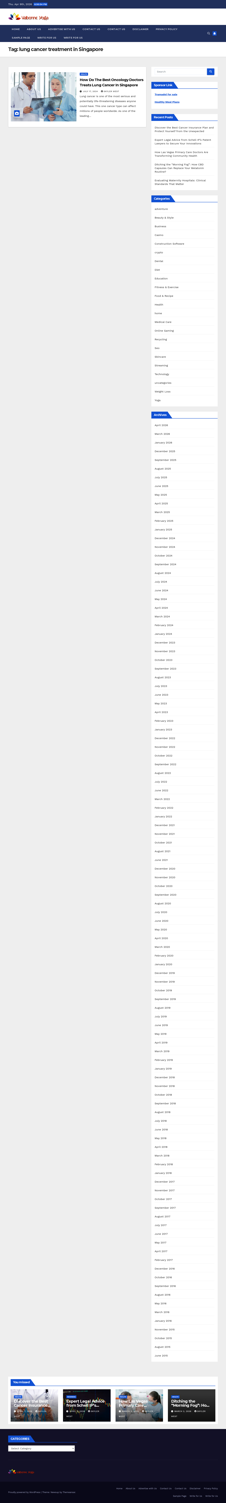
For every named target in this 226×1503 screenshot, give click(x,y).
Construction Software (169, 243)
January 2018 (163, 1173)
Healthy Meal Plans (167, 102)
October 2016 (163, 1277)
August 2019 (163, 1007)
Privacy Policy (167, 29)
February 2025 (164, 520)
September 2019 (165, 999)
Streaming (161, 365)
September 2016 (165, 1286)
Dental (159, 261)
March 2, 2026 (183, 1411)
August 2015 (162, 1346)
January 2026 (163, 442)
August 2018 (163, 1112)
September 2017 (165, 1207)
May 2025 (161, 494)
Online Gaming (164, 330)
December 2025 (165, 451)
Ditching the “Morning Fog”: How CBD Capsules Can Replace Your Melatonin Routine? (179, 168)
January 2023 (163, 729)
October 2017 (163, 1199)
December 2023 (165, 642)
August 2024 (163, 573)
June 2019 (161, 1025)
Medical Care (163, 322)
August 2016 (163, 1294)
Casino (159, 235)
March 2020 (162, 946)
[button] (208, 33)
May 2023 (161, 703)
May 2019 (160, 1033)
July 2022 (161, 781)
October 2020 (163, 886)
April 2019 (161, 1042)
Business (160, 226)
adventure (161, 208)
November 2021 (165, 833)
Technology (162, 374)
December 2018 (165, 1077)
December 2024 (165, 538)
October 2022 (163, 755)
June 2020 (161, 920)
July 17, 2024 (91, 91)
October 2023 (163, 660)
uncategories (163, 382)
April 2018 (161, 1146)
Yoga (158, 400)
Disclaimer (141, 29)
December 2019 (165, 973)
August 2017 (162, 1216)
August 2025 (163, 468)
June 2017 (161, 1233)
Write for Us (46, 37)
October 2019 (163, 990)
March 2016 (162, 1312)
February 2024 (164, 625)
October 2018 (163, 1094)
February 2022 (164, 807)
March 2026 (162, 433)
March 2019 (162, 1051)
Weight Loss (163, 391)
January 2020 (163, 964)
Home (16, 29)
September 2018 (165, 1103)
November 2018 (165, 1086)
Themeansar (69, 1492)
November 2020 (165, 877)
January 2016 (163, 1320)
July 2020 (161, 912)
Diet (157, 269)
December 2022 (165, 738)
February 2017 (164, 1259)
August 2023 (163, 677)
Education (161, 278)
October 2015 (163, 1338)
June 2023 (161, 694)
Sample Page (21, 37)
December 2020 (165, 868)
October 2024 (163, 555)
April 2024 (161, 607)
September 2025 (165, 460)
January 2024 (163, 633)
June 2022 (161, 790)
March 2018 (162, 1155)
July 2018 (161, 1120)
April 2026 (161, 425)
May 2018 (160, 1138)
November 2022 (165, 746)
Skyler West (110, 91)
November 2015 (165, 1329)
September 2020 (165, 894)
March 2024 (162, 616)
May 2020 (161, 929)
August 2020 (163, 903)
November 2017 (165, 1190)
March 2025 (162, 512)
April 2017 (161, 1251)
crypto (159, 252)
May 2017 (160, 1242)
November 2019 (165, 981)
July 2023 (161, 686)
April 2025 (161, 503)
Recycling (161, 339)
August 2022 (163, 773)
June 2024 (161, 590)
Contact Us (91, 29)
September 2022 (165, 764)
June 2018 (161, 1129)
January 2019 (163, 1068)
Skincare (160, 356)
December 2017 (165, 1181)
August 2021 (162, 851)
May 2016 (160, 1303)
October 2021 (163, 842)
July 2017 (161, 1225)
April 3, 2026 (78, 1411)
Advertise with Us (61, 29)
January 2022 (163, 816)
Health (84, 74)
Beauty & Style (164, 217)
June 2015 (161, 1355)
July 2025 (161, 477)
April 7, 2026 (25, 1411)
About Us (34, 29)
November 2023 (165, 651)
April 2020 (161, 938)
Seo (157, 348)
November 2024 (165, 546)
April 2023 (161, 712)
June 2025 (161, 486)
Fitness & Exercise (167, 287)
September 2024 (165, 564)
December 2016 (165, 1268)
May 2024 (161, 599)
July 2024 (161, 581)
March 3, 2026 (131, 1411)
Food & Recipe (164, 295)
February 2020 (164, 955)
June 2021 (161, 860)
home (158, 313)
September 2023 (165, 668)
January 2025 (163, 529)
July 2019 (161, 1016)
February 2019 (164, 1060)
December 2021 (165, 825)
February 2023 (164, 720)
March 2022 (162, 799)
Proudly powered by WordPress (24, 1492)
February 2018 (164, 1164)
